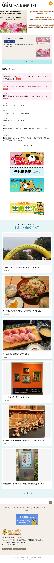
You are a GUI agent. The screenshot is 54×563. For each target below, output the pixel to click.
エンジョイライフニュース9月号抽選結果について (19, 113)
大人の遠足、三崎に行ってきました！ (17, 354)
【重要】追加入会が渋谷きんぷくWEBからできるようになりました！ (25, 96)
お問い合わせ (21, 549)
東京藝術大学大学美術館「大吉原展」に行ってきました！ (24, 440)
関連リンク (44, 508)
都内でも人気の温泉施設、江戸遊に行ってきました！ (23, 311)
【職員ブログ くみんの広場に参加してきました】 (22, 267)
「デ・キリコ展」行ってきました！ (16, 397)
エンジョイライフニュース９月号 (14, 106)
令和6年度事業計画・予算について (14, 121)
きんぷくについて (10, 508)
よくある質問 (35, 508)
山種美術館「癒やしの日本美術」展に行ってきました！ (23, 484)
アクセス (7, 549)
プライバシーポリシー (27, 560)
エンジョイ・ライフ (23, 508)
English (26, 510)
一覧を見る (26, 146)
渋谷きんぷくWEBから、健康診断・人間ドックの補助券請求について (25, 86)
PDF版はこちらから (27, 61)
